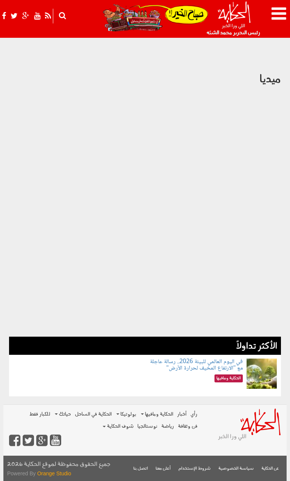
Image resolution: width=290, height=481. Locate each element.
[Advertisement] (145, 284)
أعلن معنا (163, 469)
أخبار (182, 414)
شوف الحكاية (118, 426)
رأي (193, 414)
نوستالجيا (147, 426)
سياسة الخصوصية (236, 469)
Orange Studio (54, 473)
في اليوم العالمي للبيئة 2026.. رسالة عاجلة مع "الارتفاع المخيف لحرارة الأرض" (196, 365)
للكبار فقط (39, 414)
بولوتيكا (126, 414)
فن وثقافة (187, 426)
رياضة (167, 426)
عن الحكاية (270, 469)
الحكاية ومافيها (157, 414)
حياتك (63, 414)
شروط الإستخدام (194, 469)
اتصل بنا (140, 469)
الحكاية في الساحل (93, 414)
